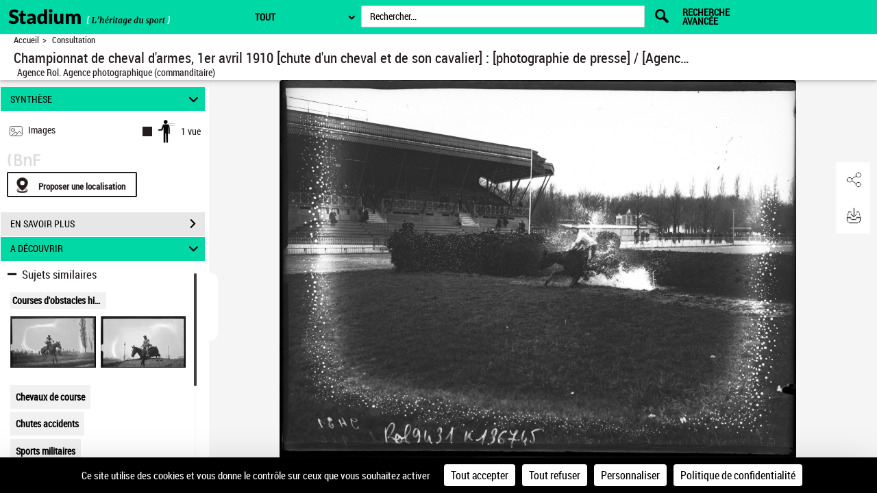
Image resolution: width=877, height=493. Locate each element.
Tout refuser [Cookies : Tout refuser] (554, 475)
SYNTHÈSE (106, 99)
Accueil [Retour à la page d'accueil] (26, 40)
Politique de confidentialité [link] (737, 475)
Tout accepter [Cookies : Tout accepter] (479, 475)
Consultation (73, 40)
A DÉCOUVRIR (106, 249)
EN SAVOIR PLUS (107, 223)
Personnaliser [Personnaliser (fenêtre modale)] (630, 475)
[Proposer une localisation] (72, 184)
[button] (853, 180)
